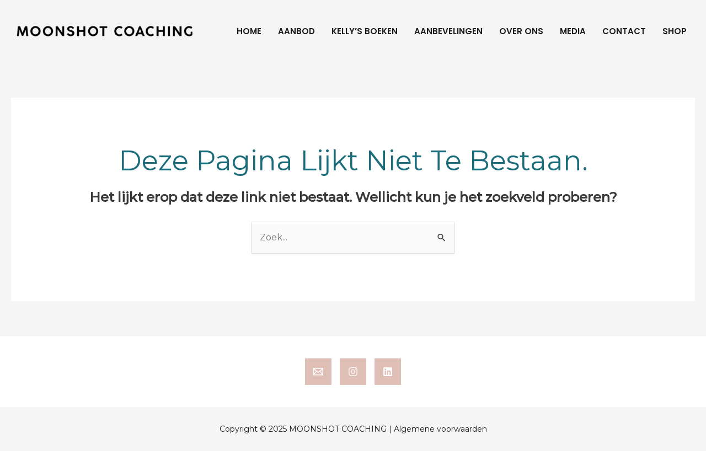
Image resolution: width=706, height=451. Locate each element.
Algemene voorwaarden (440, 429)
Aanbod (296, 31)
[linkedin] (388, 371)
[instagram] (353, 371)
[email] (318, 371)
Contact (624, 31)
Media (573, 31)
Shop (674, 31)
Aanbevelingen (448, 31)
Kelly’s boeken (364, 31)
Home (249, 31)
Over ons (521, 31)
